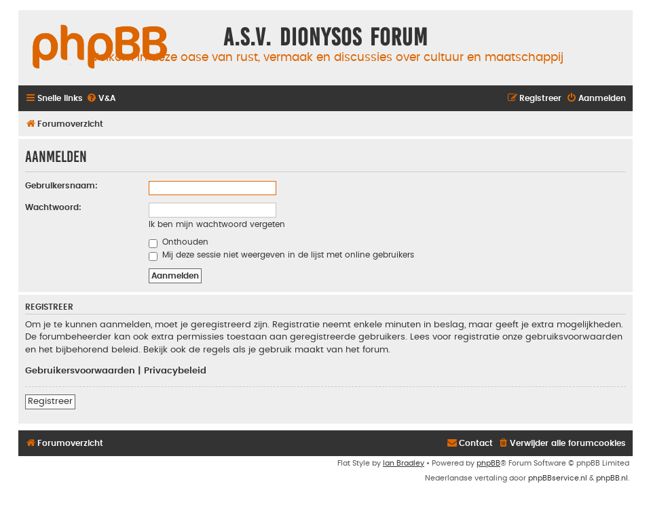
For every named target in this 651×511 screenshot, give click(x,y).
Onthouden (178, 242)
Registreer (50, 401)
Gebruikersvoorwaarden (80, 370)
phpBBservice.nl (557, 478)
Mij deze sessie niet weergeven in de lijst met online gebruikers (281, 255)
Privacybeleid (175, 370)
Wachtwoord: (53, 207)
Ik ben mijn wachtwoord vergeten (217, 224)
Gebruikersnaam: (61, 186)
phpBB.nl (612, 478)
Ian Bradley (403, 463)
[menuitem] (100, 98)
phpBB (488, 463)
